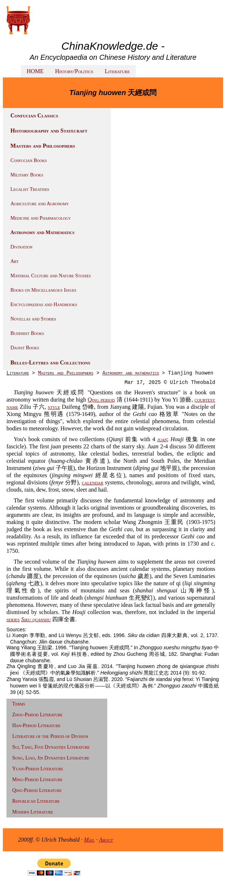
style (54, 407)
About (106, 840)
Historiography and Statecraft (48, 130)
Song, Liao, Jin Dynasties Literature (50, 758)
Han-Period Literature (36, 725)
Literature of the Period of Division (50, 736)
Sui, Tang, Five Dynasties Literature (51, 747)
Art (14, 261)
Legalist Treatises (29, 189)
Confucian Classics (34, 115)
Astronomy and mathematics (130, 373)
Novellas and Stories (33, 319)
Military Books (26, 175)
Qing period (101, 400)
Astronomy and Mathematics (42, 232)
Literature (117, 71)
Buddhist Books (27, 333)
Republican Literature (36, 801)
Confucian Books (28, 160)
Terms (18, 704)
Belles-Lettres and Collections (50, 362)
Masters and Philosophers (42, 146)
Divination (21, 247)
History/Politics (74, 71)
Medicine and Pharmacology (40, 218)
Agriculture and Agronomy (39, 203)
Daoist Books (24, 347)
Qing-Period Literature (37, 790)
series (13, 619)
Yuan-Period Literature (37, 768)
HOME (35, 71)
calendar (92, 482)
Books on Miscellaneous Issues (43, 290)
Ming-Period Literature (37, 779)
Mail (89, 840)
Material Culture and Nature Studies (50, 275)
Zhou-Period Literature (37, 714)
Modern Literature (32, 812)
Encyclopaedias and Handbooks (43, 304)
